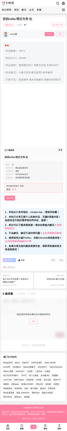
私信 (60, 34)
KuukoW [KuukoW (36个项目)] (6, 367)
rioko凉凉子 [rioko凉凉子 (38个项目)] (42, 367)
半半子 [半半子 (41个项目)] (24, 376)
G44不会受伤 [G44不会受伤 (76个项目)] (36, 363)
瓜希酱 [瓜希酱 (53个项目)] (56, 384)
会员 (31, 9)
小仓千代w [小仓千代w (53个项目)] (7, 380)
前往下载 (58, 25)
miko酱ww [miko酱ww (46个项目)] (17, 367)
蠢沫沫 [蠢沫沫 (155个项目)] (43, 388)
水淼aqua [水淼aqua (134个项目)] (15, 384)
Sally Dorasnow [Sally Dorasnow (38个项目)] (56, 367)
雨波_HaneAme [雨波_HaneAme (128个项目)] (23, 393)
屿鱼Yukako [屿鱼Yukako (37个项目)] (19, 380)
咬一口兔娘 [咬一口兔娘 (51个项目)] (33, 376)
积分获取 (6, 9)
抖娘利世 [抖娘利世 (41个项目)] (30, 380)
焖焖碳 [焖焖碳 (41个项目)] (48, 384)
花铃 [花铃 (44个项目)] (26, 388)
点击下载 (9, 198)
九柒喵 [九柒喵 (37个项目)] (29, 371)
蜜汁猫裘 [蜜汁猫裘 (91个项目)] (34, 388)
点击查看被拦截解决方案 (18, 241)
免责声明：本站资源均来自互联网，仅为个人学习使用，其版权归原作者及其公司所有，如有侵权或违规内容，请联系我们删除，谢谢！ (33, 413)
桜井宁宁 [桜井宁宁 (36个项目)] (57, 380)
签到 (16, 9)
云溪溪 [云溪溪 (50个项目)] (47, 371)
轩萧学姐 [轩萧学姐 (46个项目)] (51, 388)
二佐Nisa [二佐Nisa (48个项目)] (38, 371)
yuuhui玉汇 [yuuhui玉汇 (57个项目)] (20, 371)
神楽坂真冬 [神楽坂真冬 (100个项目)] (7, 388)
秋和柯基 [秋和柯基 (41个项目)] (18, 388)
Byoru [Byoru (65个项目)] (17, 363)
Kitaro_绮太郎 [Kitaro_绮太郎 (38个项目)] (50, 363)
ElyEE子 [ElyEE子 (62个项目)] (25, 363)
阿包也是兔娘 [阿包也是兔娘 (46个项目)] (8, 393)
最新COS (9, 25)
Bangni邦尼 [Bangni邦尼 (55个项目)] (7, 363)
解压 (24, 9)
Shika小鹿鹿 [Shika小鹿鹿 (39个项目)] (8, 371)
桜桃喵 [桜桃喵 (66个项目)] (6, 384)
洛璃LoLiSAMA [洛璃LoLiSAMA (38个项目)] (27, 384)
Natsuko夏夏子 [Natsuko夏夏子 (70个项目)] (29, 367)
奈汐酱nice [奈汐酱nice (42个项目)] (45, 376)
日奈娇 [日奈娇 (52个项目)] (38, 380)
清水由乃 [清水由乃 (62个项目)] (39, 384)
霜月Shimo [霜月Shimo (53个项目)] (7, 397)
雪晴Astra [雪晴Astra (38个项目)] (36, 393)
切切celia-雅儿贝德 (55, 279)
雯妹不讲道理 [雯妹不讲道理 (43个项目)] (47, 393)
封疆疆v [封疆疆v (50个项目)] (55, 376)
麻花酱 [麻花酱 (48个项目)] (27, 397)
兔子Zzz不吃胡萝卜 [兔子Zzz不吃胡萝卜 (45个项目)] (11, 376)
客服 (39, 9)
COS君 (40, 408)
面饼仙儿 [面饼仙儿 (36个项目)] (18, 397)
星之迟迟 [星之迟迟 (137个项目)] (47, 380)
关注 (49, 34)
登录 (14, 189)
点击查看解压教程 (52, 233)
